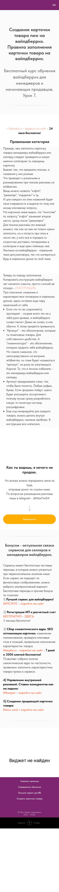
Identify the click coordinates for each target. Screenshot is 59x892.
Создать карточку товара (29, 798)
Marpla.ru (10, 650)
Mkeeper (9, 693)
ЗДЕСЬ (29, 616)
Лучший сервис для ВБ (29, 792)
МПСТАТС (10, 603)
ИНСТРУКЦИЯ (25, 288)
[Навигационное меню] (54, 5)
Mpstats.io (15, 128)
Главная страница (29, 781)
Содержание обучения (29, 787)
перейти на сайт (35, 128)
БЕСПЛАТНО (12, 616)
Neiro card (10, 710)
